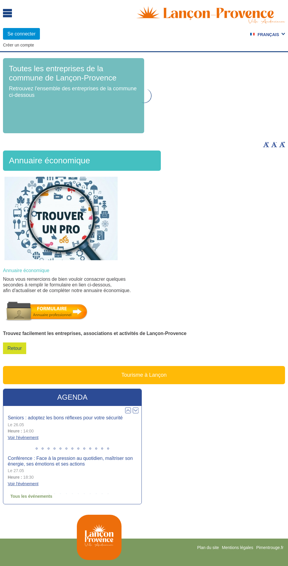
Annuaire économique (26, 270)
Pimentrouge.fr (270, 547)
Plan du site (208, 547)
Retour (14, 348)
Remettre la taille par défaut (282, 145)
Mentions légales (237, 547)
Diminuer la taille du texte (274, 145)
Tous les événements (31, 496)
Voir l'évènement (23, 437)
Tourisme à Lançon (143, 375)
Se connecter (21, 33)
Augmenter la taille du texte (266, 145)
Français (268, 34)
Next (135, 410)
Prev (128, 410)
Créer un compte (18, 45)
